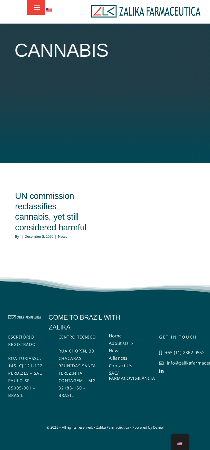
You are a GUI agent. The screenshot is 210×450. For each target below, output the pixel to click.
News (62, 236)
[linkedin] (161, 371)
